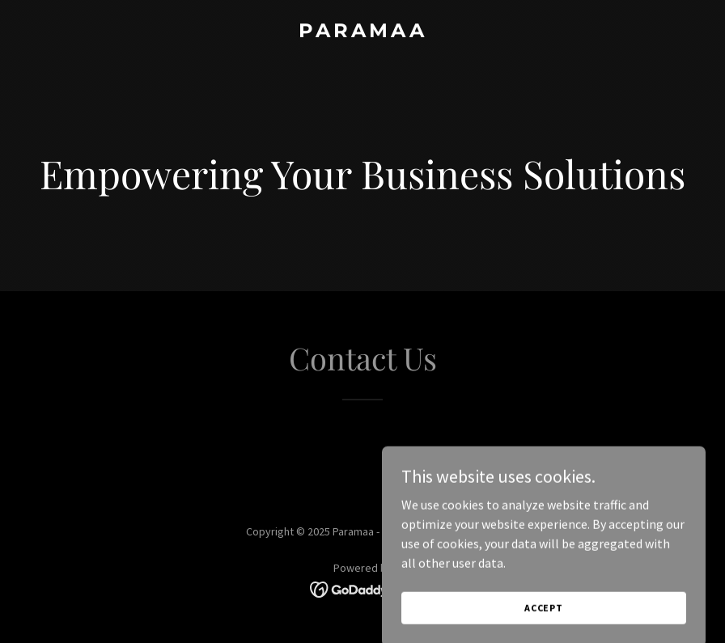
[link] (363, 32)
